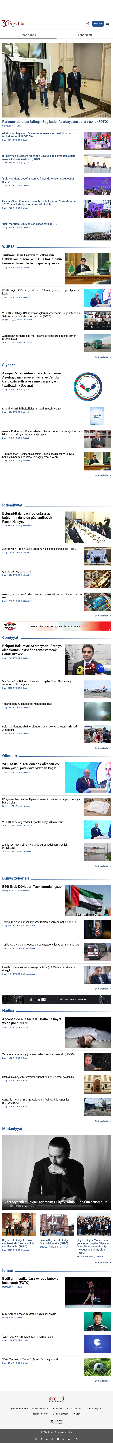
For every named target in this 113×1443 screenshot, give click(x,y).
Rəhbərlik (57, 1408)
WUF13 (8, 246)
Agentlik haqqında (19, 1408)
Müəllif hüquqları (95, 1408)
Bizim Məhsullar (74, 1408)
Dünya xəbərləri (15, 878)
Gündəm (9, 755)
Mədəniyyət (12, 1128)
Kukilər (76, 1413)
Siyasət (8, 365)
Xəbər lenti (85, 35)
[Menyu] (108, 24)
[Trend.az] (13, 23)
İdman (7, 1270)
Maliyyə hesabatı (40, 1408)
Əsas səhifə (28, 35)
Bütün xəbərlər (101, 357)
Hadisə (8, 1010)
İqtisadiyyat (12, 505)
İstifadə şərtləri (40, 1413)
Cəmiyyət (10, 637)
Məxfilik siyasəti (61, 1413)
